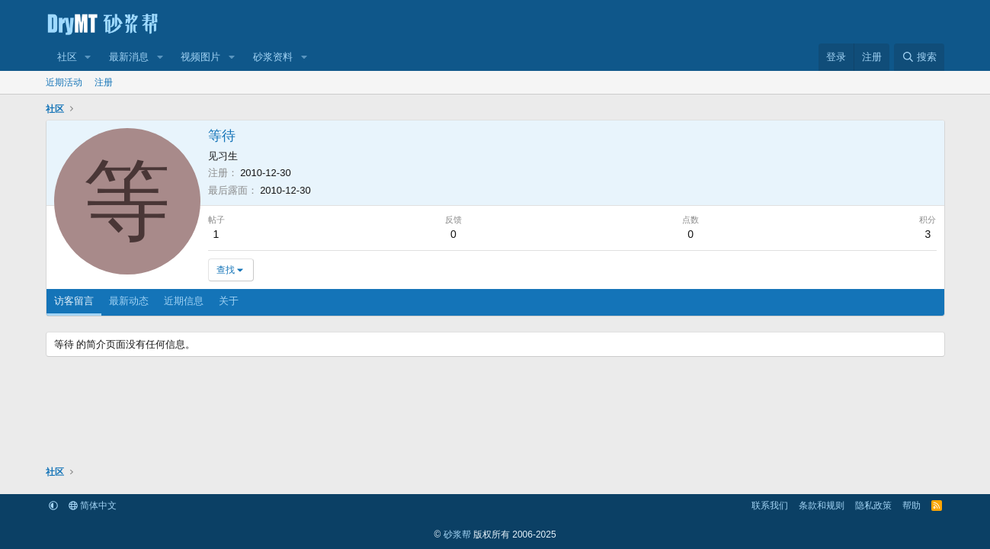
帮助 (911, 505)
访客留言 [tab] (74, 301)
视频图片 (200, 57)
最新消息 (129, 57)
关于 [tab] (229, 301)
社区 (67, 57)
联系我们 (769, 505)
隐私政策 (873, 505)
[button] (88, 57)
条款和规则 (821, 505)
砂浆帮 (457, 534)
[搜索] (919, 57)
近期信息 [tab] (183, 301)
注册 (104, 82)
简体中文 (93, 505)
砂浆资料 (273, 57)
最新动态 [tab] (129, 301)
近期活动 (64, 82)
